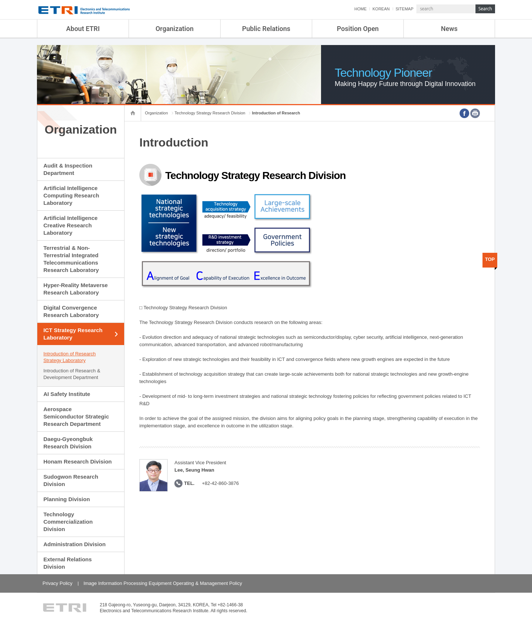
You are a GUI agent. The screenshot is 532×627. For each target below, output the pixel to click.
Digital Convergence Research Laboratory (71, 311)
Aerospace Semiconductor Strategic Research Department (76, 416)
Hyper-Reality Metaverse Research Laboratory (75, 289)
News (449, 28)
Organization (175, 28)
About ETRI (83, 28)
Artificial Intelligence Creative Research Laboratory (70, 225)
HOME (360, 9)
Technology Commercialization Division (67, 521)
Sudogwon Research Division (70, 480)
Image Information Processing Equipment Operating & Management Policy (162, 583)
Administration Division (74, 544)
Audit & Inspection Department (67, 169)
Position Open (358, 28)
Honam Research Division (77, 461)
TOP (490, 259)
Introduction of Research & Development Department (71, 374)
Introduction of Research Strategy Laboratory (69, 357)
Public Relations (266, 28)
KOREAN (380, 9)
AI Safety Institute (66, 394)
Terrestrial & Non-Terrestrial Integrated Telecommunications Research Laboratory (71, 259)
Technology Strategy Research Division (210, 113)
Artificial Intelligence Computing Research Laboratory (71, 195)
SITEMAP (404, 9)
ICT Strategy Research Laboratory (72, 334)
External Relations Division (67, 563)
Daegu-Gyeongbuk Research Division (67, 442)
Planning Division (66, 499)
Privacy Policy (57, 583)
